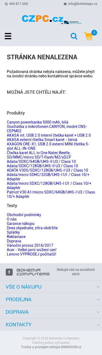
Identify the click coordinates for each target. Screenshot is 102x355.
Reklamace (16, 236)
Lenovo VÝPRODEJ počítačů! (31, 254)
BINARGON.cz (71, 347)
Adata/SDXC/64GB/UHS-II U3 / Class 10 (41, 161)
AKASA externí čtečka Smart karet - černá (42, 139)
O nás (12, 219)
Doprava (14, 241)
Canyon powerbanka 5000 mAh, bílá (37, 122)
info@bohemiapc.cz (82, 3)
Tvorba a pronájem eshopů (40, 347)
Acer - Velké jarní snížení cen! (32, 250)
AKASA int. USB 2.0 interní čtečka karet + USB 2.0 (49, 135)
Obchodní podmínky (24, 215)
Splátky (13, 232)
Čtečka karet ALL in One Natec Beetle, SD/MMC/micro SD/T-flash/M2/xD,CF (39, 155)
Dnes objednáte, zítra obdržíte (32, 228)
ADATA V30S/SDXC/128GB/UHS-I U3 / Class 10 (47, 170)
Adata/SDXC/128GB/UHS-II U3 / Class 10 (42, 166)
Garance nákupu (21, 223)
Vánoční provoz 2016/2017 (30, 245)
